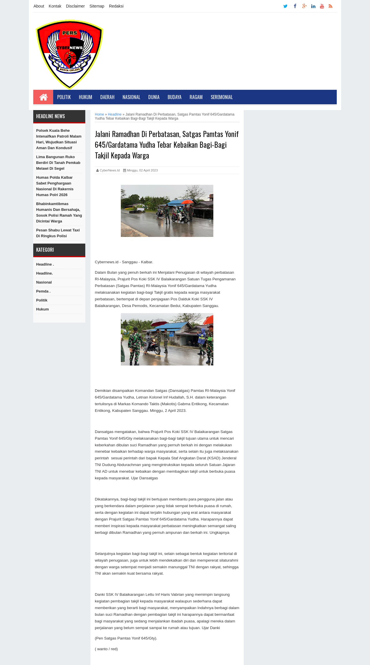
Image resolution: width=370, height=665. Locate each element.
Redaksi (116, 6)
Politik (64, 97)
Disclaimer (75, 6)
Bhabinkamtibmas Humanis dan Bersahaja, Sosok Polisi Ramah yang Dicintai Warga (59, 212)
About (39, 6)
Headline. (44, 273)
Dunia (154, 97)
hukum (42, 309)
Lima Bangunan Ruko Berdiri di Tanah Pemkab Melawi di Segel (58, 163)
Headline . (45, 264)
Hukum (85, 97)
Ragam (196, 97)
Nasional (131, 97)
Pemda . (43, 291)
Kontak (55, 6)
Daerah (107, 97)
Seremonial (222, 97)
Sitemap (97, 6)
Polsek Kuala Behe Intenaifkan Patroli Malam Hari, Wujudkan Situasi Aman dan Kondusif (59, 139)
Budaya (175, 97)
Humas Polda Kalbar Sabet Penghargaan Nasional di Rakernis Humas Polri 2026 (54, 186)
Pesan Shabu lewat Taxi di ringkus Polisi (58, 233)
